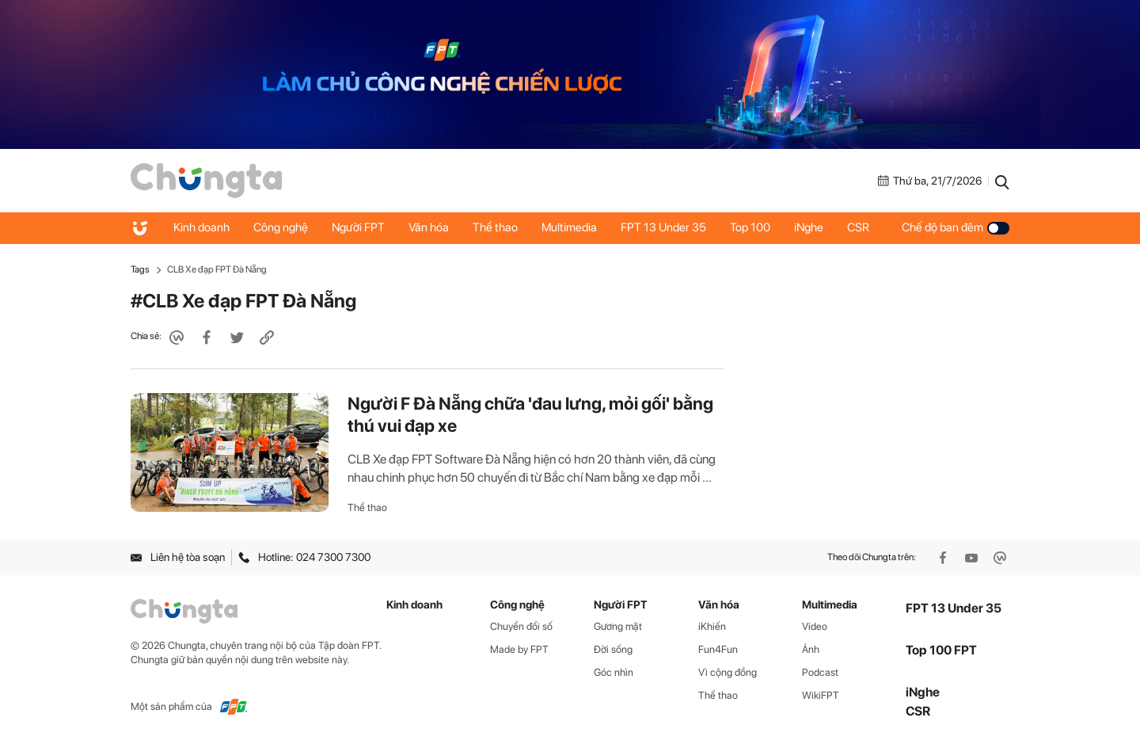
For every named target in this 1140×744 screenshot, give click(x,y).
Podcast (820, 672)
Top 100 (750, 227)
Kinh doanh (201, 227)
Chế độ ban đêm (955, 227)
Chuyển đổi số (521, 626)
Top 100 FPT (941, 650)
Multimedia (569, 227)
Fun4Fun (718, 649)
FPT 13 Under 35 (663, 227)
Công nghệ (280, 227)
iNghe (808, 227)
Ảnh (810, 649)
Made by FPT (519, 649)
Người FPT (358, 227)
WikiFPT (820, 695)
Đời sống (613, 649)
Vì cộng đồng (727, 672)
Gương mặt (618, 626)
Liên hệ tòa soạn (178, 557)
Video (814, 626)
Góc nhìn (613, 672)
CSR (858, 227)
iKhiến (712, 626)
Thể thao (495, 227)
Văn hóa (428, 227)
